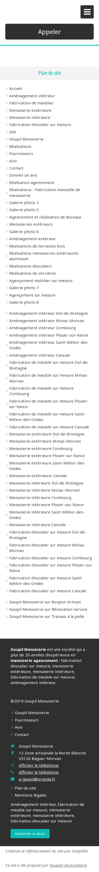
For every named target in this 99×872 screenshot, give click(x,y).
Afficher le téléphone (39, 765)
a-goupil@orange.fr (37, 779)
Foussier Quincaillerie (68, 865)
